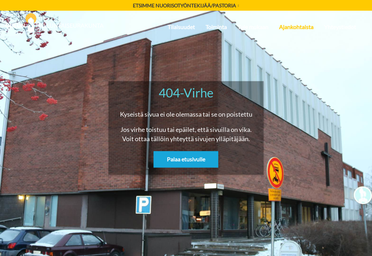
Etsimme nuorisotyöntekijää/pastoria (186, 5)
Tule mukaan (252, 26)
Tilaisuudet (181, 26)
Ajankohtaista (296, 26)
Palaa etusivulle (186, 159)
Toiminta (216, 26)
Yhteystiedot (340, 26)
